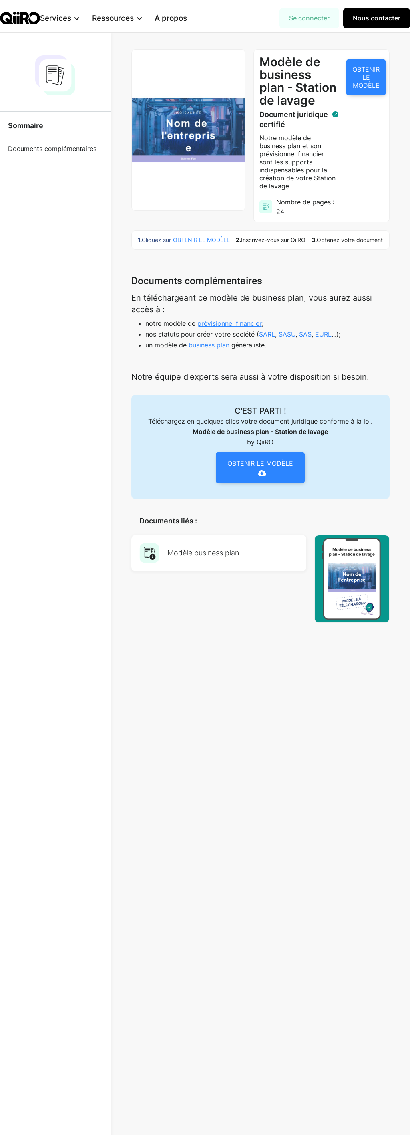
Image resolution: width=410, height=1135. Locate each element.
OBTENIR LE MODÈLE (366, 77)
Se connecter (309, 18)
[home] (20, 18)
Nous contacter (376, 18)
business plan (209, 345)
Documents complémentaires (52, 149)
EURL (323, 334)
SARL (267, 334)
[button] (72, 18)
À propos (183, 18)
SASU (287, 334)
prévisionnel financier (229, 323)
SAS (305, 334)
